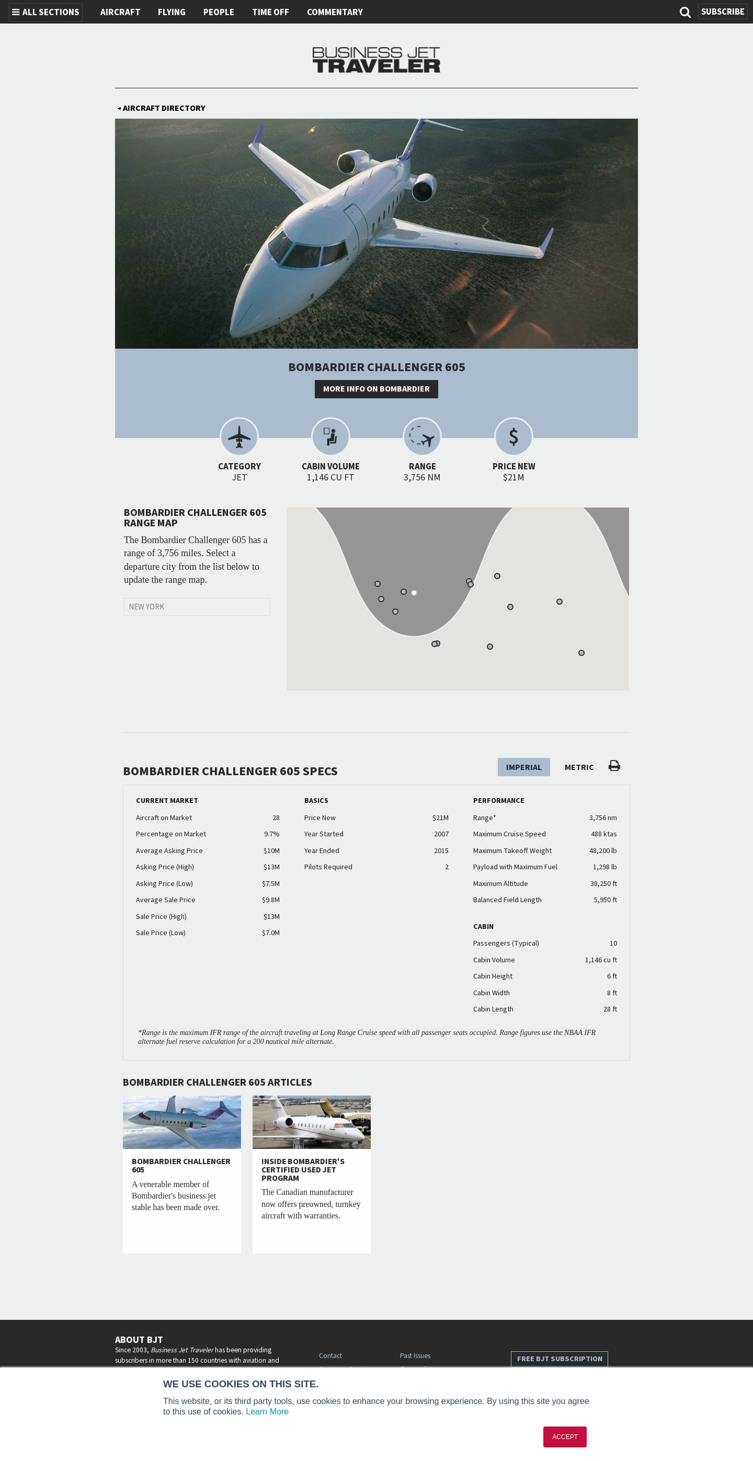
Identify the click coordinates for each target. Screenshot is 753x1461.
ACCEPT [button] (565, 1437)
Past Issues (415, 1356)
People (218, 12)
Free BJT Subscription (559, 1358)
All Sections (45, 12)
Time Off (270, 12)
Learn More (267, 1411)
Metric (579, 767)
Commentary (335, 12)
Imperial (524, 767)
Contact (330, 1356)
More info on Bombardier (376, 389)
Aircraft (120, 12)
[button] (404, 592)
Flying (172, 12)
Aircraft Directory (161, 108)
